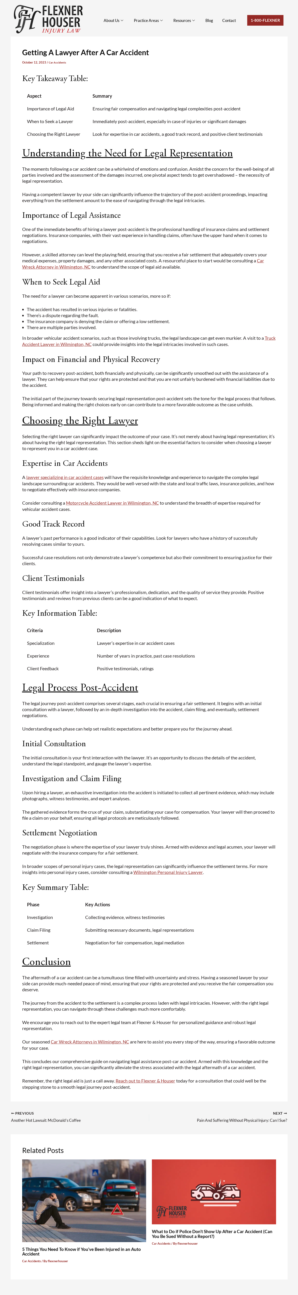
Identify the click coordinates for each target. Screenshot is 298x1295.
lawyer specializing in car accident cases (65, 476)
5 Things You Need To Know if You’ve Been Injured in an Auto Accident (83, 1248)
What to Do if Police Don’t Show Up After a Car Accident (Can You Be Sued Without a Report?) (209, 1231)
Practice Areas (151, 21)
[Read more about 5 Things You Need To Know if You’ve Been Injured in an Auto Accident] (84, 1197)
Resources (186, 21)
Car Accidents (58, 62)
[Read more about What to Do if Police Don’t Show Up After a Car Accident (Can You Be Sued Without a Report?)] (214, 1188)
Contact (230, 20)
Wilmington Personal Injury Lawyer (168, 870)
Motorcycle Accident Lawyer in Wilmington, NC (113, 501)
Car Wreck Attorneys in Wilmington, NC (91, 1040)
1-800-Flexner (265, 20)
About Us (118, 21)
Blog (211, 20)
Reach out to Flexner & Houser (146, 1079)
